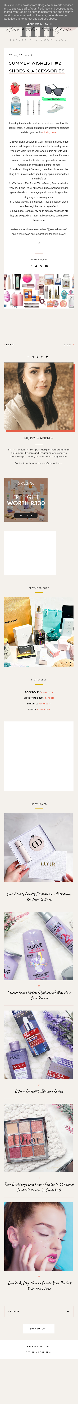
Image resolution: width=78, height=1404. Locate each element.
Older (69, 344)
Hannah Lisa (35, 1346)
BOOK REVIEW (39, 692)
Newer (9, 344)
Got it (49, 23)
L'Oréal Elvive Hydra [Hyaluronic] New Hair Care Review (39, 995)
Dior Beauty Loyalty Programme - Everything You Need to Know (39, 896)
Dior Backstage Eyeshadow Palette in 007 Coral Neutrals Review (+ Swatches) (39, 1187)
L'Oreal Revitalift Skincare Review (39, 1091)
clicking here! (49, 132)
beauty (39, 709)
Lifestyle (39, 703)
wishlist (30, 55)
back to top (39, 1328)
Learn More (34, 23)
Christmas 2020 (39, 697)
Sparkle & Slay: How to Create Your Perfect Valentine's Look (39, 1285)
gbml (48, 1352)
